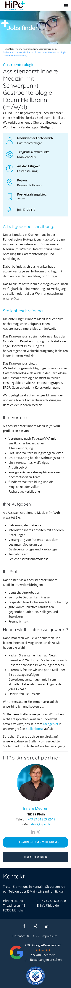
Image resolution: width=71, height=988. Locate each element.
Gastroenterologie (18, 64)
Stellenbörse (34, 729)
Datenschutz (21, 936)
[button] (66, 5)
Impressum (49, 936)
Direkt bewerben (35, 857)
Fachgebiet (50, 724)
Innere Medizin (35, 808)
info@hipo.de (49, 905)
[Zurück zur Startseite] (15, 5)
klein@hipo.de (40, 824)
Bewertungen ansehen (43, 960)
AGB (35, 936)
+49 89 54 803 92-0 (53, 901)
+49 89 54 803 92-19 (41, 819)
